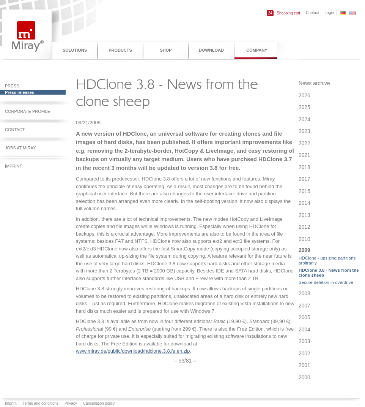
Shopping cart (283, 13)
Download (211, 50)
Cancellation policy (99, 403)
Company (256, 50)
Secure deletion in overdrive (326, 282)
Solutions (75, 50)
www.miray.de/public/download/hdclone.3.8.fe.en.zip (133, 351)
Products (120, 50)
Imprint (11, 403)
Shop (165, 50)
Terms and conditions (41, 403)
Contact (312, 13)
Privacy (71, 403)
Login (329, 13)
